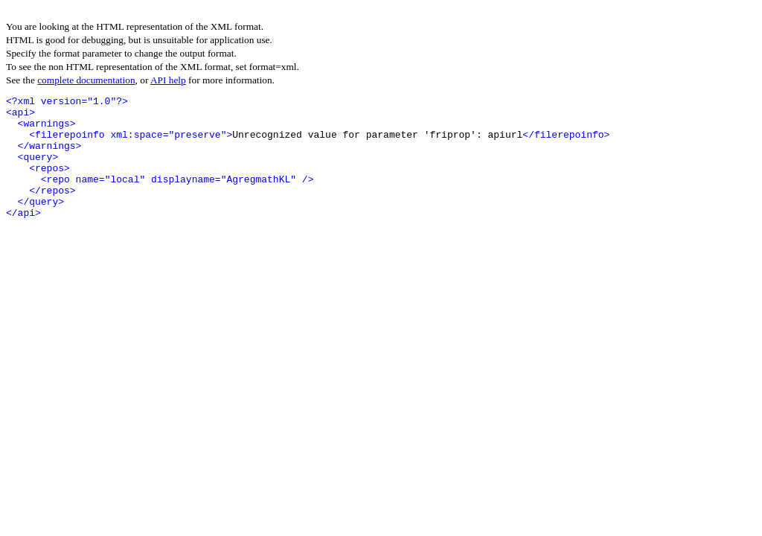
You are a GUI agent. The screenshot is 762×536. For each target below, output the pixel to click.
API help (168, 80)
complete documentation (86, 80)
